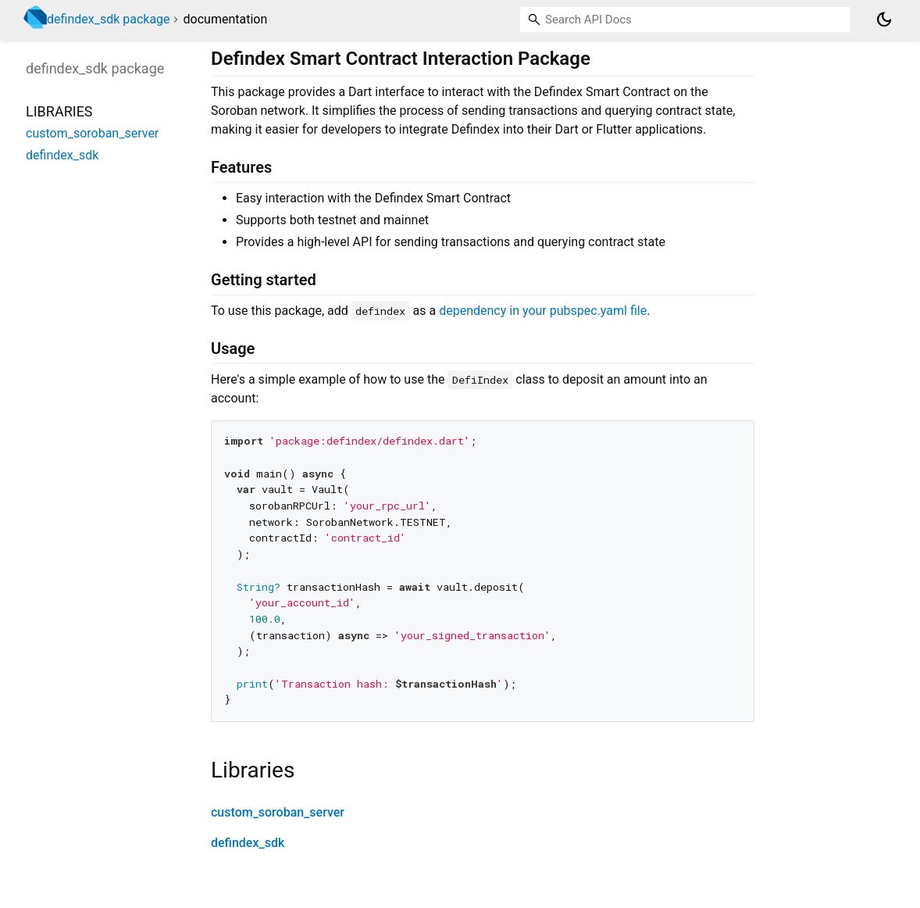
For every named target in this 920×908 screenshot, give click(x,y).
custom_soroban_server (277, 812)
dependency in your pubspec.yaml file (543, 310)
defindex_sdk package (108, 19)
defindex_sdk (247, 842)
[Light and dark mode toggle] (884, 19)
